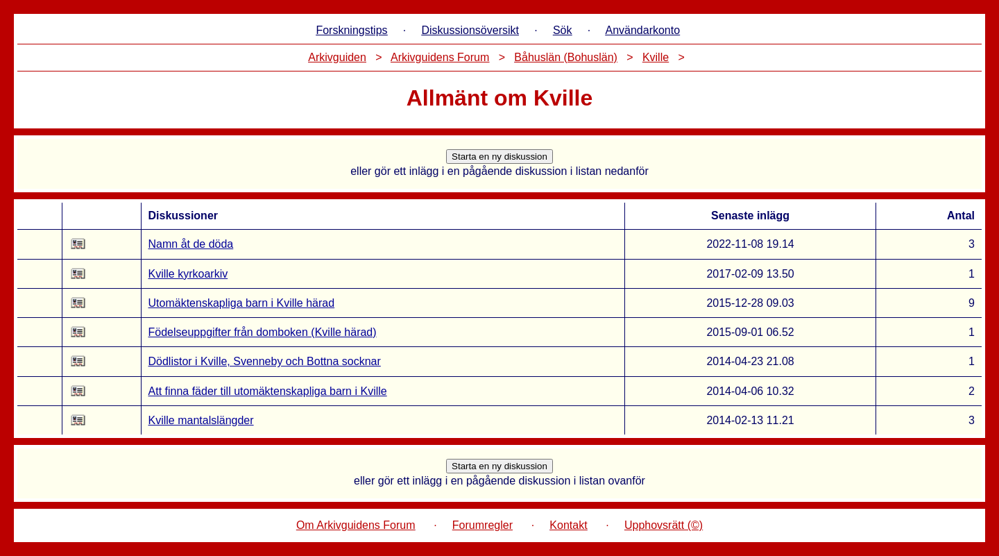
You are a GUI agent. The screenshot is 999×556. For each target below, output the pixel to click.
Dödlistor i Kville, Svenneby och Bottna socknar (264, 361)
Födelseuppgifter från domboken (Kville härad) (262, 332)
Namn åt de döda (191, 244)
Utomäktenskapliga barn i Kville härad (241, 303)
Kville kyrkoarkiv (188, 274)
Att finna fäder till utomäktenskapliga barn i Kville (267, 391)
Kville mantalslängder (201, 420)
